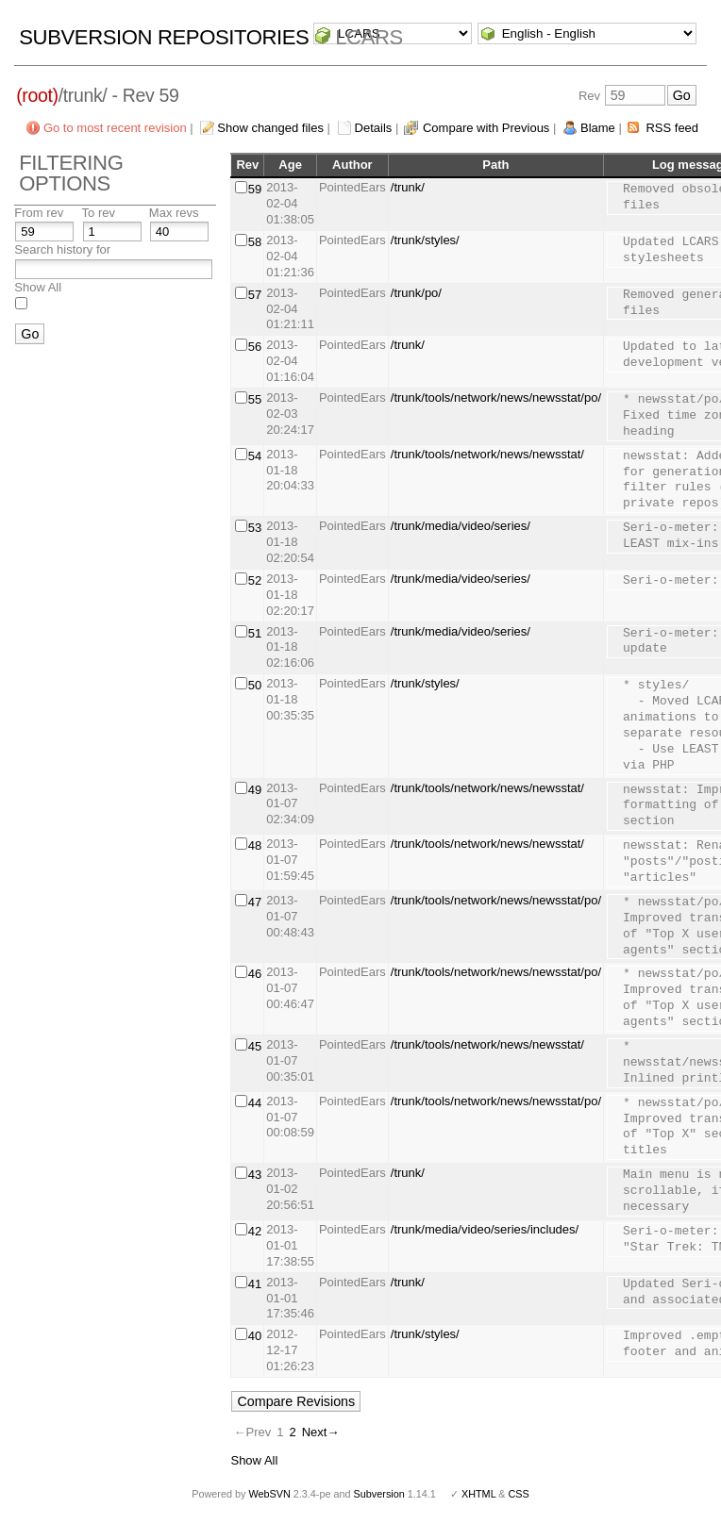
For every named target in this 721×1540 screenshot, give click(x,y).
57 (254, 295)
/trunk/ (408, 187)
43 (254, 1174)
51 (254, 633)
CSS (519, 1493)
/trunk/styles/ (425, 240)
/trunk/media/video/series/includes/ (484, 1229)
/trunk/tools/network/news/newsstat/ (487, 454)
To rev (98, 213)
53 (254, 528)
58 (254, 242)
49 (254, 790)
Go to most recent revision (115, 128)
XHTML (478, 1493)
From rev (38, 213)
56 (254, 346)
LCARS (369, 37)
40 (254, 1336)
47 (254, 902)
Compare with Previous (486, 128)
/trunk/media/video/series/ (460, 526)
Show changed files (270, 128)
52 (254, 580)
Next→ (321, 1432)
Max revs (174, 213)
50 (254, 685)
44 (254, 1103)
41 (254, 1284)
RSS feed (672, 128)
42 (254, 1231)
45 (254, 1046)
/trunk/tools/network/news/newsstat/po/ (496, 397)
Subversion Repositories (164, 37)
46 (254, 974)
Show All (37, 287)
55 (254, 399)
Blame (597, 128)
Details (374, 128)
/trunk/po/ (416, 293)
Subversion (379, 1493)
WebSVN (269, 1493)
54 (254, 456)
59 (254, 189)
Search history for (62, 249)
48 (254, 845)
